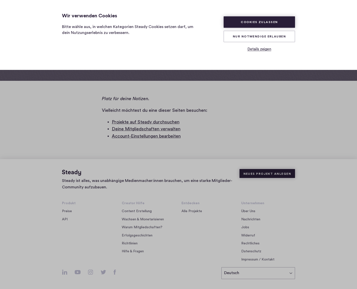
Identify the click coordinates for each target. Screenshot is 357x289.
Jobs (246, 227)
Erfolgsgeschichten (137, 235)
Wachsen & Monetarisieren (143, 219)
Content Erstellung (137, 211)
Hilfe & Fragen (133, 251)
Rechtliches (250, 243)
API (65, 219)
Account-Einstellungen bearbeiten (146, 136)
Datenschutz (251, 251)
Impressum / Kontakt (257, 259)
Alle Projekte (191, 211)
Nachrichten (250, 219)
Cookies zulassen (259, 22)
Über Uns (248, 211)
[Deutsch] (258, 273)
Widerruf (248, 235)
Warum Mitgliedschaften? (142, 227)
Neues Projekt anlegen (267, 173)
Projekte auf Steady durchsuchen (145, 122)
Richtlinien (130, 243)
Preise (67, 211)
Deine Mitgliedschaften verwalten (146, 129)
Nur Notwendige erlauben (259, 36)
